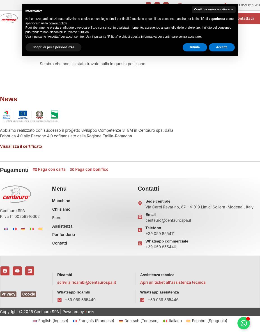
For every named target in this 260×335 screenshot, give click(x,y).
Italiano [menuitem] (175, 323)
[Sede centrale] (140, 205)
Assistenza (62, 228)
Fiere (57, 220)
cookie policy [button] (58, 23)
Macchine (61, 203)
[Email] (140, 219)
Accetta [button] (222, 47)
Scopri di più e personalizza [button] (53, 47)
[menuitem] (6, 231)
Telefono (153, 230)
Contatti (59, 245)
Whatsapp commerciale (166, 243)
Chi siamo (61, 211)
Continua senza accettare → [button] (213, 9)
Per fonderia (63, 237)
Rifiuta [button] (195, 47)
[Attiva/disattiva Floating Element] (243, 323)
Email (150, 217)
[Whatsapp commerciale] (140, 245)
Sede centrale (157, 203)
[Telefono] (140, 232)
